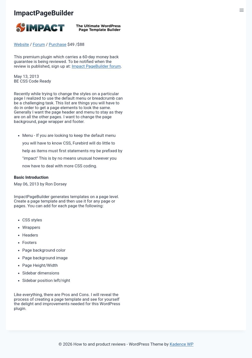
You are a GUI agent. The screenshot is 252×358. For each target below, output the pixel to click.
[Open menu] (241, 10)
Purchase (57, 44)
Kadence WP (182, 344)
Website (21, 44)
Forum (39, 44)
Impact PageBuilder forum (96, 66)
